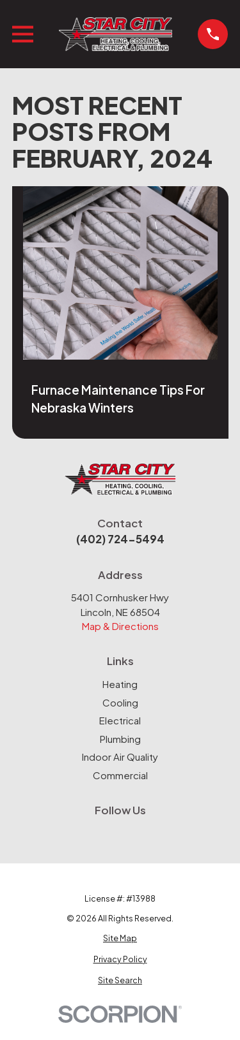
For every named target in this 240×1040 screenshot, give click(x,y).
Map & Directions (120, 626)
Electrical (120, 720)
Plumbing (120, 739)
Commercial (120, 775)
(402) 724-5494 (120, 539)
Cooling (120, 702)
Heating (120, 684)
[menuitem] (120, 938)
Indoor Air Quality (120, 757)
